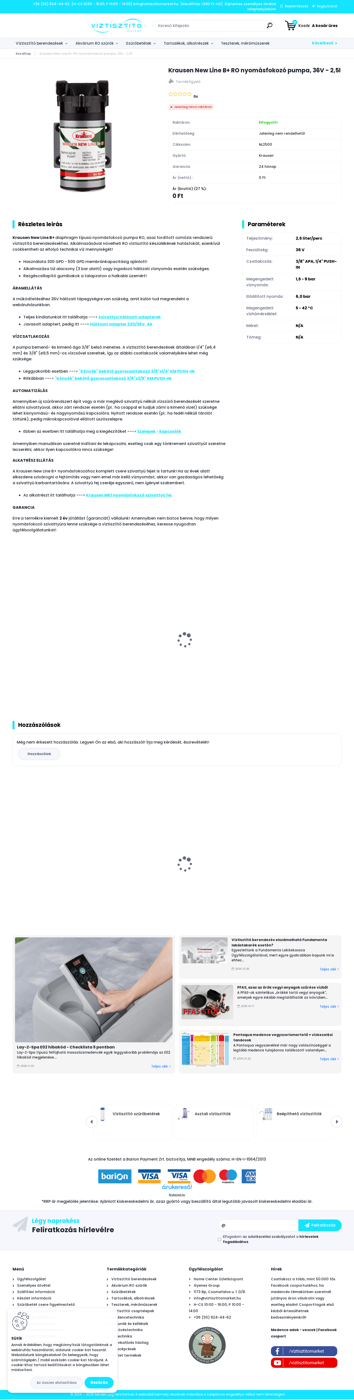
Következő (322, 43)
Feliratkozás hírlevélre (73, 1230)
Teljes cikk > (161, 1067)
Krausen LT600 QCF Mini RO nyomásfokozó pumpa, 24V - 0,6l (214, 648)
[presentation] (16, 635)
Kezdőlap (23, 53)
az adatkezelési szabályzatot (269, 1237)
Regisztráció (327, 6)
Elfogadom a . (271, 1240)
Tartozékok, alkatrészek (186, 43)
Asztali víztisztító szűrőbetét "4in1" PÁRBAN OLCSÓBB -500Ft (132, 870)
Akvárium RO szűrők (94, 43)
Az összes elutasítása (56, 1382)
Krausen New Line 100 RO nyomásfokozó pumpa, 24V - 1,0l (130, 648)
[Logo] (43, 25)
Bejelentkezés (296, 6)
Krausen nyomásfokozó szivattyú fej (51, 645)
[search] (232, 27)
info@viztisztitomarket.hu (217, 1298)
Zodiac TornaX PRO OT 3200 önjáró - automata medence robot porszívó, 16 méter (300, 872)
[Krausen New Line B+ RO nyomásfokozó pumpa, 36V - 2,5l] (83, 136)
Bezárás (99, 1382)
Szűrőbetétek (138, 43)
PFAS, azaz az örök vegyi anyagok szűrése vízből (282, 988)
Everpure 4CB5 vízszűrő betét (43, 867)
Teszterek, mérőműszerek (245, 43)
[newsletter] (320, 1226)
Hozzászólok (40, 754)
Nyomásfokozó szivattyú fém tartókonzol (294, 648)
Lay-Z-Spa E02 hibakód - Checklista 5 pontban (66, 1048)
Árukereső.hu (177, 1195)
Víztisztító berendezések (39, 43)
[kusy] (112, 691)
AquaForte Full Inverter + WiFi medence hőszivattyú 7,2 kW (210, 866)
